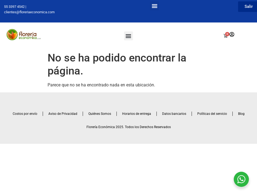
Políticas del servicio (212, 114)
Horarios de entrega (136, 114)
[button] (154, 5)
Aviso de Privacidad (62, 114)
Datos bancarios (174, 114)
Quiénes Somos (99, 114)
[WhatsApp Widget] (241, 179)
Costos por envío (25, 114)
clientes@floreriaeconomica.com (29, 12)
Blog (241, 114)
